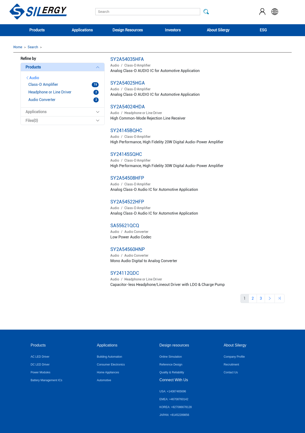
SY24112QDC (124, 273)
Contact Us (231, 372)
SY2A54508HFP (127, 178)
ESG (263, 30)
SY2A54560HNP (127, 249)
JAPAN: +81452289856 (174, 415)
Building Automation (109, 356)
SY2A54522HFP (127, 202)
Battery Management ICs (46, 380)
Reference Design (170, 364)
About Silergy (218, 30)
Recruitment (231, 364)
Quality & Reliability (171, 372)
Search (33, 47)
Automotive (104, 380)
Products (37, 30)
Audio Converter (136, 232)
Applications (82, 30)
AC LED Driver (40, 356)
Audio (32, 78)
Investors (173, 30)
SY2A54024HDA (127, 107)
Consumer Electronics (111, 364)
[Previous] (253, 298)
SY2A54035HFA (127, 59)
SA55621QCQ (124, 225)
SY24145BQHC (126, 130)
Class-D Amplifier (137, 65)
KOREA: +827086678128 (175, 407)
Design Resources (127, 30)
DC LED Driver (40, 364)
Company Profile (234, 356)
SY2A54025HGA (127, 83)
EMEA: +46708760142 (173, 399)
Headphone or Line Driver (143, 113)
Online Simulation (170, 356)
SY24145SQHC (126, 154)
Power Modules (41, 372)
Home (17, 47)
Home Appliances (108, 372)
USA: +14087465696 (172, 391)
